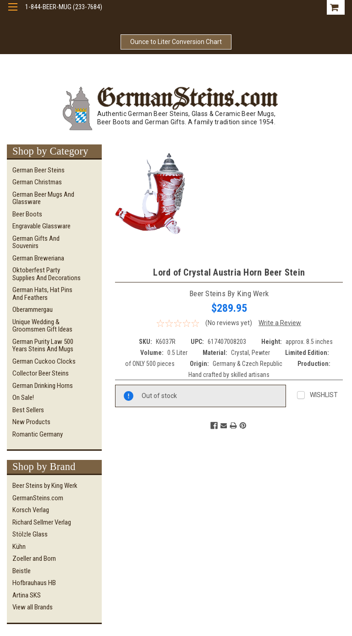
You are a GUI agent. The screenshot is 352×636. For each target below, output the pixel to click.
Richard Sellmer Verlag (41, 522)
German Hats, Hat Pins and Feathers (42, 294)
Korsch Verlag (30, 510)
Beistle (21, 571)
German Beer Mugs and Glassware (43, 198)
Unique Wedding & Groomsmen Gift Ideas (42, 326)
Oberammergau (32, 309)
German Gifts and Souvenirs (36, 242)
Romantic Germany (37, 434)
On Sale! (23, 397)
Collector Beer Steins (40, 373)
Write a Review (279, 322)
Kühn (19, 546)
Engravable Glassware (41, 226)
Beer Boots (27, 214)
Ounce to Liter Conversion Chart (176, 41)
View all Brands (32, 607)
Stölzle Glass (30, 534)
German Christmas (37, 182)
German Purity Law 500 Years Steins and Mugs (42, 345)
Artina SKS (26, 595)
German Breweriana (38, 258)
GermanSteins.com (37, 498)
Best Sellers (28, 410)
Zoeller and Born (34, 558)
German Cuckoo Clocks (44, 361)
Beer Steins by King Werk (44, 485)
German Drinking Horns (42, 386)
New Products (31, 422)
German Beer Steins (38, 170)
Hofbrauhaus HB (34, 583)
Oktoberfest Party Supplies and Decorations (46, 274)
